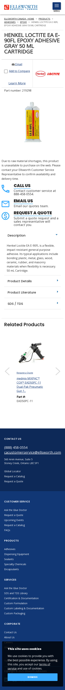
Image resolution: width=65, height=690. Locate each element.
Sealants (9, 559)
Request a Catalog (14, 525)
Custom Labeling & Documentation (24, 608)
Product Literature (32, 292)
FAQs (7, 530)
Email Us (23, 201)
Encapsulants (11, 569)
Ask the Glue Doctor (15, 510)
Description (32, 235)
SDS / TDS (32, 303)
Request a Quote (33, 213)
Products (44, 18)
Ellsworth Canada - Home (19, 18)
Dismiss (33, 677)
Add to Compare (19, 71)
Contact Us (10, 632)
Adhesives (10, 22)
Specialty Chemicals (15, 564)
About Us (9, 637)
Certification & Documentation (21, 598)
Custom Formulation (15, 603)
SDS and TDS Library (16, 593)
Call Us (22, 185)
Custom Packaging (14, 613)
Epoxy (23, 22)
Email (17, 64)
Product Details (32, 281)
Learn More (17, 83)
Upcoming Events (14, 520)
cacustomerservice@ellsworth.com (32, 452)
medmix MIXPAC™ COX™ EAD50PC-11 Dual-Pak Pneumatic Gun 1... (30, 385)
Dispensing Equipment (16, 554)
